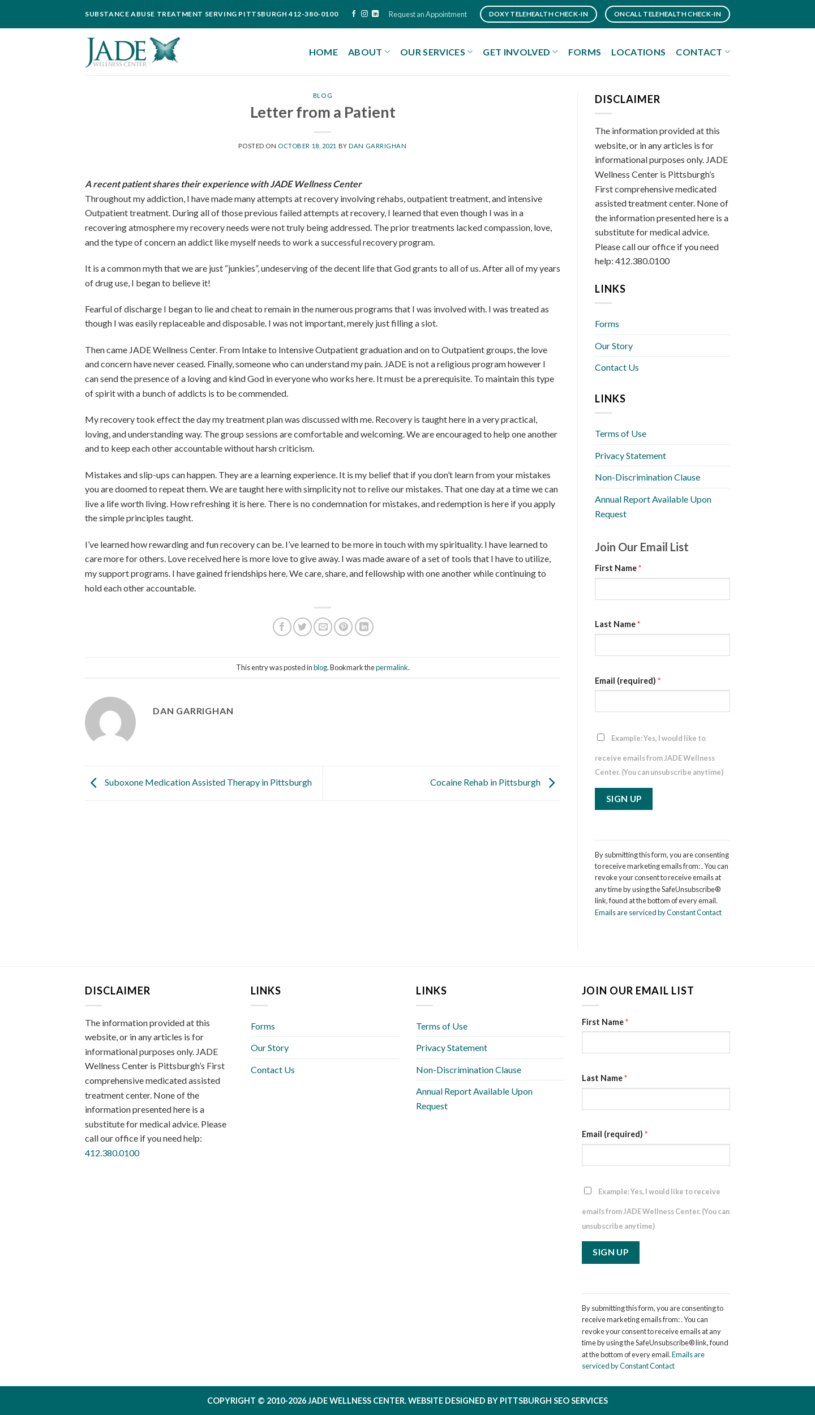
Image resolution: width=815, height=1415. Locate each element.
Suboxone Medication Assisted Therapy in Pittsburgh (198, 782)
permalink (392, 667)
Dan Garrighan (377, 145)
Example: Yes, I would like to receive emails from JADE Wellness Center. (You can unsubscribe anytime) (659, 755)
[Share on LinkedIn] (364, 627)
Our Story (614, 345)
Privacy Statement (630, 455)
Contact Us (617, 367)
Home (323, 51)
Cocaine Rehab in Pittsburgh (495, 782)
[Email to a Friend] (323, 627)
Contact (703, 52)
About (369, 52)
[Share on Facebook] (282, 627)
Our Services (436, 52)
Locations (638, 51)
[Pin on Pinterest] (343, 627)
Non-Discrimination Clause (647, 476)
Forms (585, 51)
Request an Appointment (428, 14)
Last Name (617, 624)
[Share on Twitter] (302, 627)
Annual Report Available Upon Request (653, 506)
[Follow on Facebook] (353, 14)
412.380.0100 (112, 1152)
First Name (618, 568)
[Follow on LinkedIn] (375, 14)
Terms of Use (620, 433)
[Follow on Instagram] (364, 14)
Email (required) (627, 680)
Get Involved (520, 52)
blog (322, 95)
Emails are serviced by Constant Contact (658, 912)
